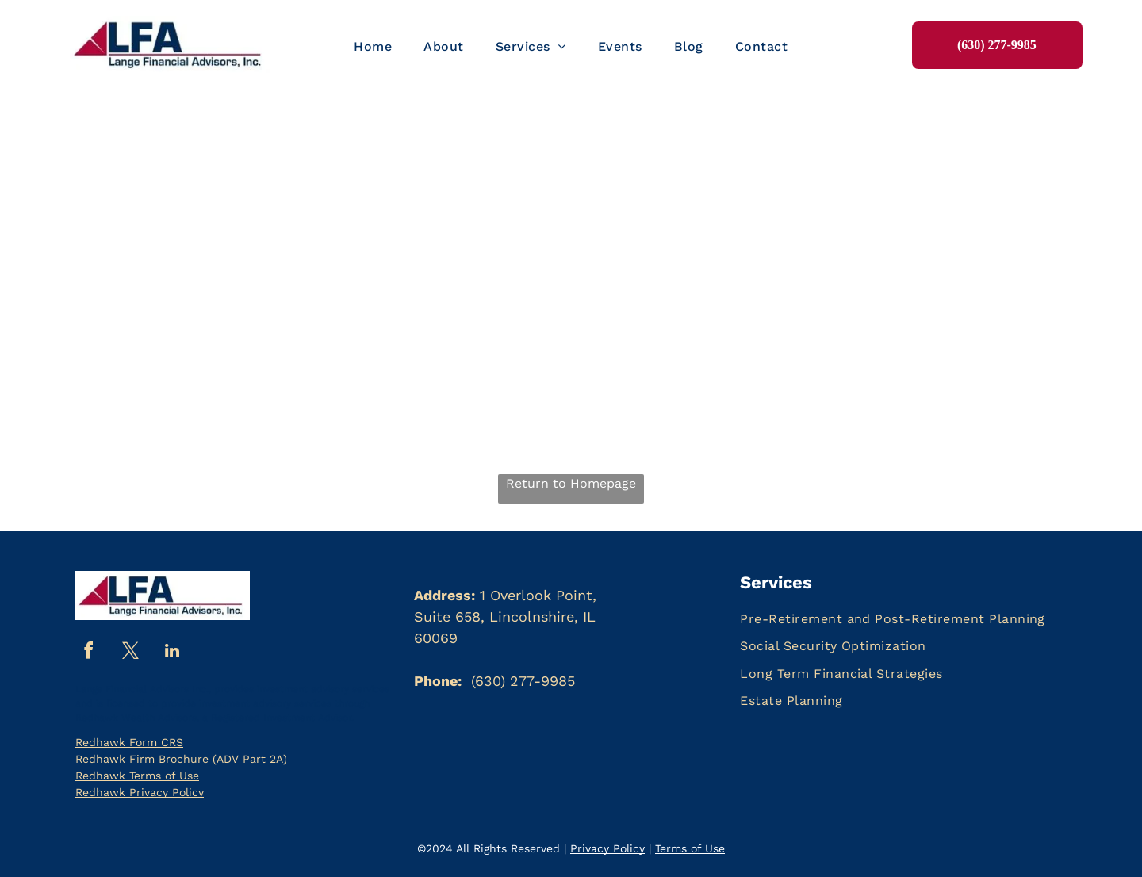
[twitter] (130, 653)
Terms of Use (690, 848)
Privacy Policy (607, 848)
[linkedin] (172, 653)
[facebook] (88, 653)
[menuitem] (373, 46)
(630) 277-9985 (523, 680)
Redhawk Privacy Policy (139, 792)
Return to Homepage (571, 483)
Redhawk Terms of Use (137, 775)
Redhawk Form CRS (129, 742)
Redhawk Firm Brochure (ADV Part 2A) (181, 759)
